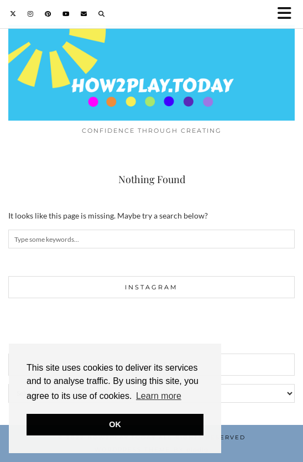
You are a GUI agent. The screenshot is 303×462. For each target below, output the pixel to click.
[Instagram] (31, 14)
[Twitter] (13, 14)
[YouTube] (66, 14)
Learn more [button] (158, 396)
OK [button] (115, 424)
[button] (288, 14)
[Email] (84, 14)
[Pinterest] (48, 14)
